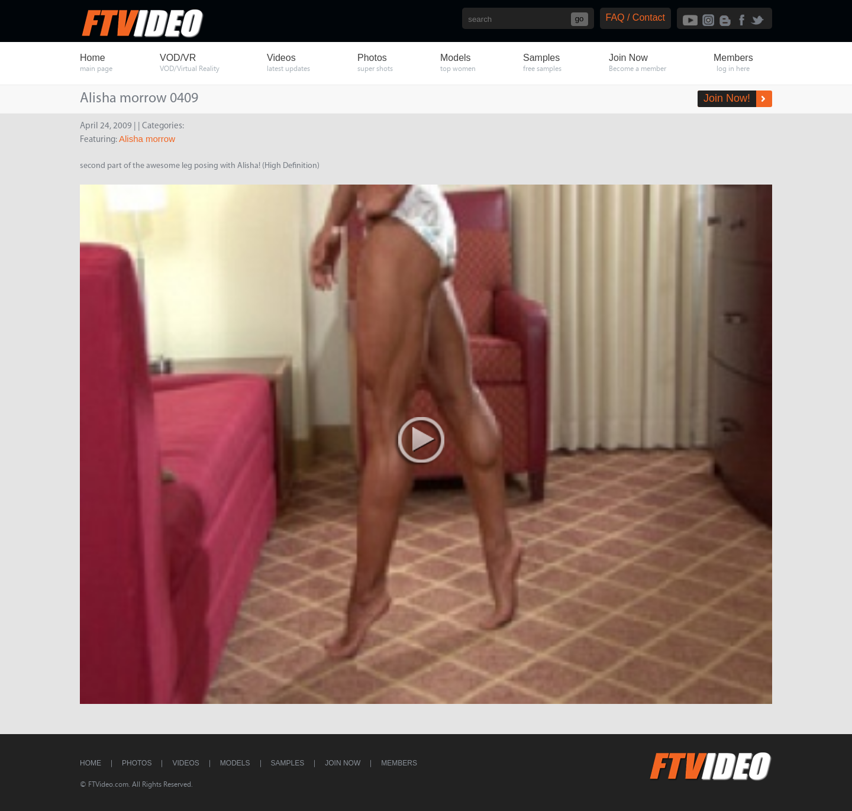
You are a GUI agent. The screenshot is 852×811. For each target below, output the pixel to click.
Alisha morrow (147, 139)
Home (90, 763)
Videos (185, 763)
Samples (288, 763)
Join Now (342, 763)
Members (399, 763)
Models (235, 763)
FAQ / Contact (635, 17)
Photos (136, 763)
